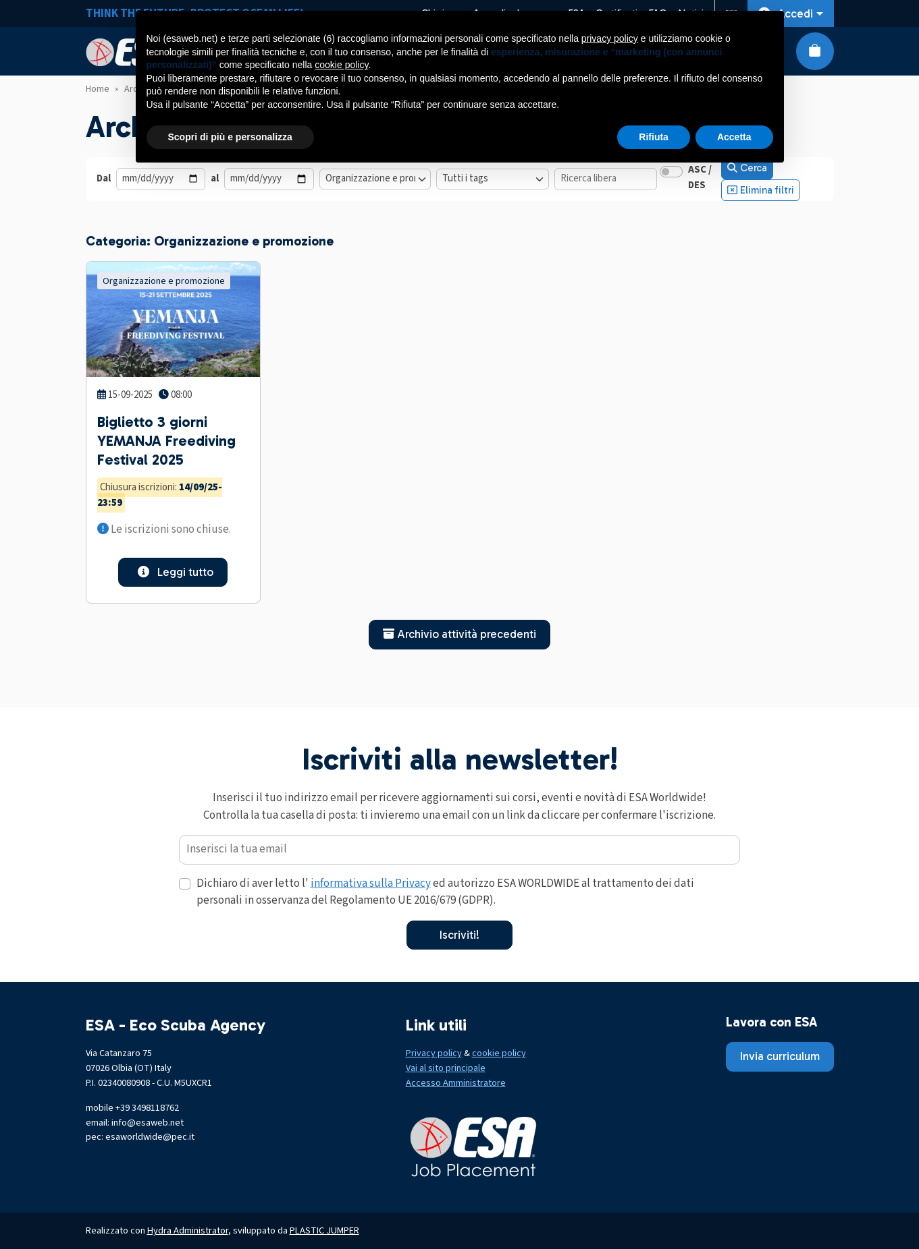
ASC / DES (700, 177)
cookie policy (499, 1053)
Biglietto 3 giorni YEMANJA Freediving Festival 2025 (166, 440)
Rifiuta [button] (653, 137)
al (215, 178)
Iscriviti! (459, 934)
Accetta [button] (734, 137)
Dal (104, 178)
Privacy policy (434, 1053)
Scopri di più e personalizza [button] (230, 137)
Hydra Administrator (187, 1230)
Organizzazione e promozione (164, 281)
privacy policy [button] (609, 38)
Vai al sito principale (445, 1068)
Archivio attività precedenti (459, 634)
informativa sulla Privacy (371, 883)
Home (97, 89)
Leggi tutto (172, 572)
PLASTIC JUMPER (324, 1230)
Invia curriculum (780, 1056)
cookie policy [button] (341, 64)
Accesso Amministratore (456, 1083)
